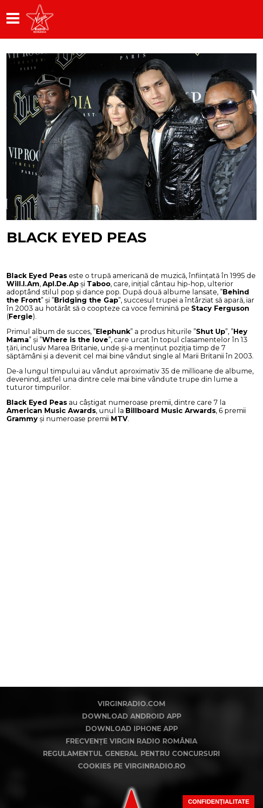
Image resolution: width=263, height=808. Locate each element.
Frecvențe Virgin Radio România (131, 741)
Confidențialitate (218, 801)
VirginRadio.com (131, 704)
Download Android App (131, 716)
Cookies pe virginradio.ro (132, 766)
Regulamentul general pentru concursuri (131, 754)
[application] (235, 18)
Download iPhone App (132, 729)
